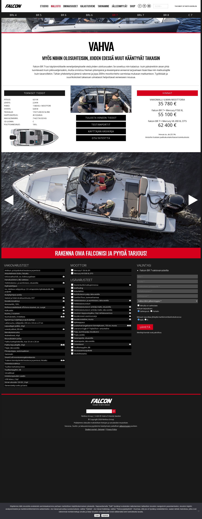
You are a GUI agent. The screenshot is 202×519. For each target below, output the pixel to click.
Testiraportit (100, 205)
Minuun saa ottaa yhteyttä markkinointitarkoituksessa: (159, 398)
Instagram (144, 6)
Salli (97, 515)
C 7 (190, 15)
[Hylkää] (198, 511)
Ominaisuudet (70, 6)
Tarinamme (103, 6)
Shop (132, 6)
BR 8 (166, 15)
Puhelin (156, 392)
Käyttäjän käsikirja (101, 212)
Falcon (13, 6)
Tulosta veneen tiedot (101, 198)
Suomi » (158, 6)
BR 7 (115, 15)
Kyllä (142, 400)
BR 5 (39, 15)
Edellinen (9, 281)
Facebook (140, 6)
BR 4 (13, 15)
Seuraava (193, 281)
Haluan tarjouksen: (145, 389)
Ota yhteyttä (101, 219)
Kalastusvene (87, 6)
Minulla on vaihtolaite (149, 386)
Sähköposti (144, 392)
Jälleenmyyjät (119, 6)
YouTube (149, 6)
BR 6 (64, 15)
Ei (147, 400)
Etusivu (44, 6)
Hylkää (105, 515)
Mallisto (56, 6)
